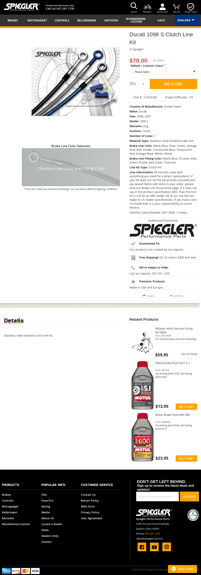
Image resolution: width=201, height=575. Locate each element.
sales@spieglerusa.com (149, 538)
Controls (8, 500)
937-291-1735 (65, 8)
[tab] (14, 321)
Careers (46, 542)
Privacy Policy (90, 512)
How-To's (47, 500)
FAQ (44, 495)
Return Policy (90, 500)
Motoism (8, 518)
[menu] (100, 20)
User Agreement (91, 518)
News (45, 530)
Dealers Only (49, 536)
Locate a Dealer (51, 524)
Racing (45, 506)
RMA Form (88, 506)
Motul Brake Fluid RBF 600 (172, 415)
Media (45, 512)
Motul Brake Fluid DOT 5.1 (172, 363)
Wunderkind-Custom (16, 524)
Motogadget (10, 506)
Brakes (6, 495)
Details (14, 320)
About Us (47, 518)
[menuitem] (14, 20)
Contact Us (88, 495)
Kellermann (9, 512)
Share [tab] (150, 296)
